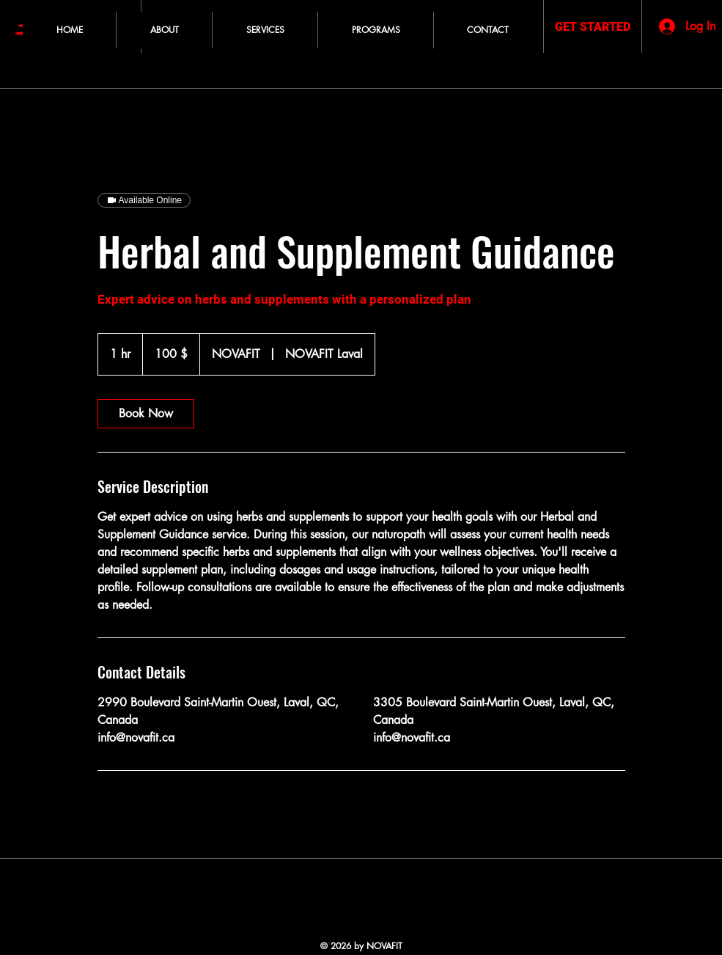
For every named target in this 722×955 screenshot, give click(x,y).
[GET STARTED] (592, 27)
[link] (145, 413)
